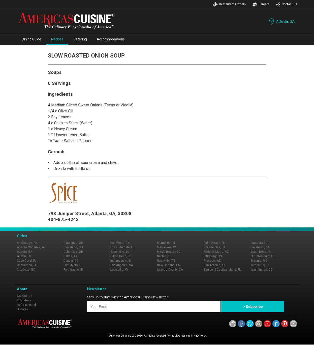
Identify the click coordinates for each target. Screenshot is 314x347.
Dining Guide (31, 39)
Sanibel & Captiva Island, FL (222, 269)
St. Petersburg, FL (262, 256)
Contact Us (286, 4)
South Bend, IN (261, 251)
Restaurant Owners (229, 4)
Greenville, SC (119, 251)
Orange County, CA (170, 269)
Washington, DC (262, 269)
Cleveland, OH (73, 247)
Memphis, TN (166, 243)
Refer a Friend (26, 305)
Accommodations (111, 39)
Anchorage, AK (27, 243)
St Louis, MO (259, 260)
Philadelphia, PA (214, 247)
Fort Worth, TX (120, 243)
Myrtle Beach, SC (168, 251)
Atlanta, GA (281, 21)
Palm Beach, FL (214, 243)
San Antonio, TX (214, 265)
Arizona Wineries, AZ (31, 247)
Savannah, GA (260, 247)
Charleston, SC (27, 265)
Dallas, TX (70, 256)
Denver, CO (71, 260)
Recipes (57, 39)
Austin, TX (24, 256)
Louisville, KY (119, 269)
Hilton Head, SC (120, 256)
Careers (260, 4)
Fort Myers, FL (72, 265)
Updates (22, 309)
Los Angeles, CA (121, 265)
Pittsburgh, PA (213, 256)
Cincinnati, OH (73, 243)
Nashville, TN (166, 260)
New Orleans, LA (168, 265)
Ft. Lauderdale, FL (122, 247)
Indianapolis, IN (120, 260)
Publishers (24, 300)
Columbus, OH (73, 251)
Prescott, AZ (212, 260)
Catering (80, 39)
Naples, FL (164, 256)
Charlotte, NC (26, 269)
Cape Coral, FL (26, 260)
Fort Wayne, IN (73, 269)
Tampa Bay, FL (260, 265)
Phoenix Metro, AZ (216, 251)
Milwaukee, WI (167, 247)
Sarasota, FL (259, 243)
